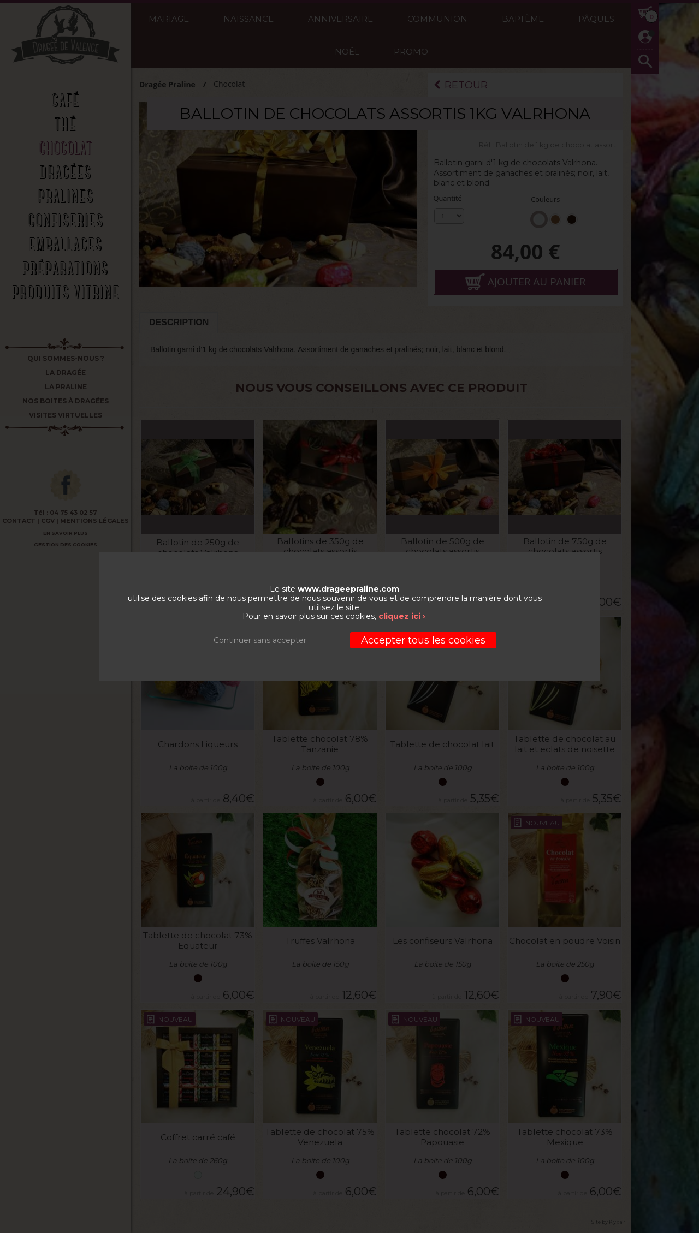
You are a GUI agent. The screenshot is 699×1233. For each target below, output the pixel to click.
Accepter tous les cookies (423, 640)
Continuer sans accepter (260, 640)
